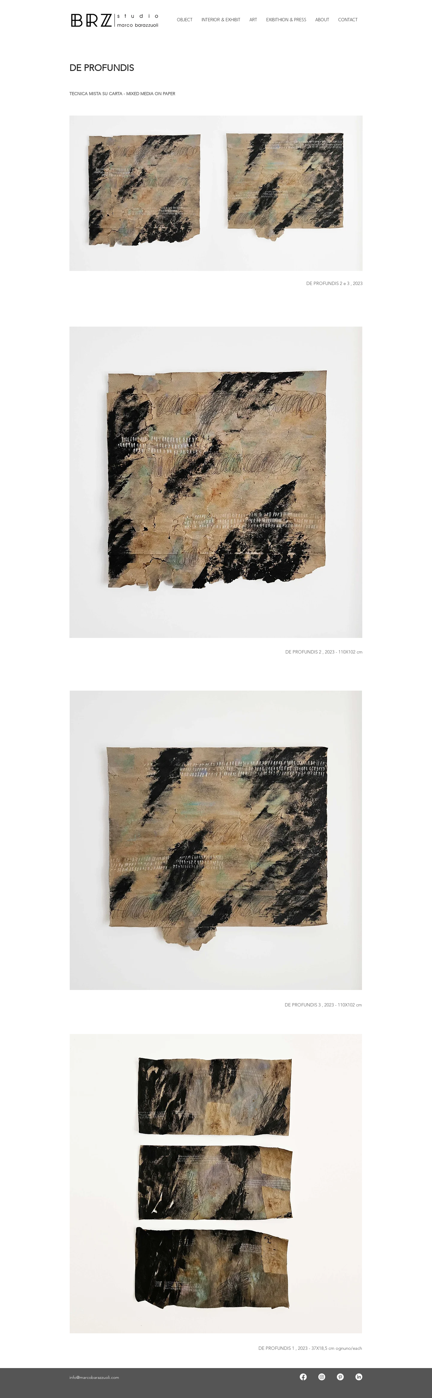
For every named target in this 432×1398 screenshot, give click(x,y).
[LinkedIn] (358, 1376)
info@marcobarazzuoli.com (94, 1377)
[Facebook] (303, 1376)
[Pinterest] (340, 1376)
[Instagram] (321, 1376)
